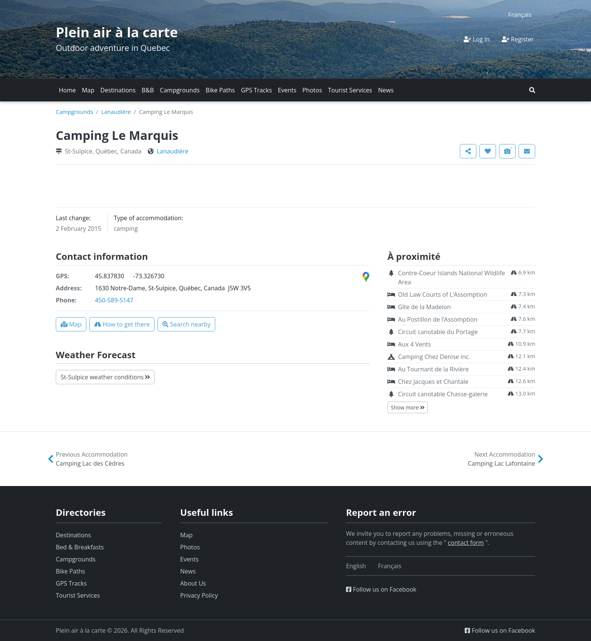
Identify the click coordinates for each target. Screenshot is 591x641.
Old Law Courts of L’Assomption (442, 294)
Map (88, 90)
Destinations (117, 90)
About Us (193, 583)
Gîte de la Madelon (424, 307)
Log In (477, 39)
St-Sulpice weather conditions (105, 377)
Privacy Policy (199, 595)
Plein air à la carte (117, 32)
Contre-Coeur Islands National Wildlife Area (451, 277)
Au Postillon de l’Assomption (438, 319)
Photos (312, 90)
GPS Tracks (256, 90)
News (385, 90)
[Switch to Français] (519, 14)
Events (287, 90)
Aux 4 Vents (414, 344)
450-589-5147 (114, 300)
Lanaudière (116, 111)
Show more (407, 407)
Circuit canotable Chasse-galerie (443, 394)
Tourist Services (350, 90)
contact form (466, 542)
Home (67, 90)
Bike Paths (220, 90)
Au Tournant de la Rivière (433, 369)
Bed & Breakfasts (80, 547)
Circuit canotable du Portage (438, 332)
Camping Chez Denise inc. (434, 357)
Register (518, 39)
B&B (148, 90)
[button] (532, 90)
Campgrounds (179, 90)
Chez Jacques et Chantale (433, 381)
